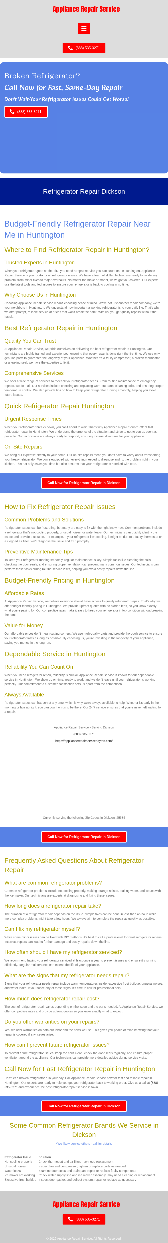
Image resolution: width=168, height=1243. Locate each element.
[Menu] (83, 28)
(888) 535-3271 (84, 734)
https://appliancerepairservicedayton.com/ (84, 741)
